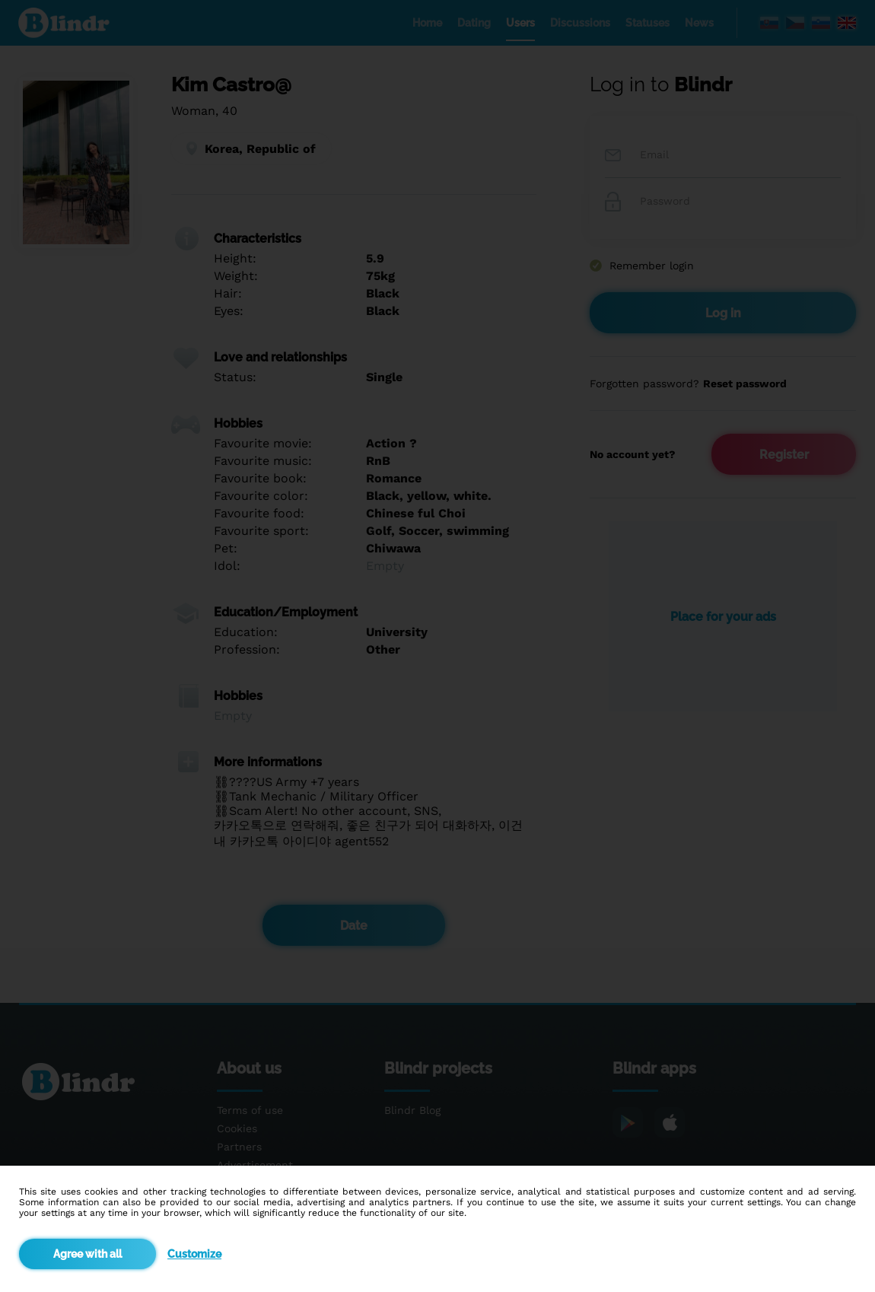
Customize (194, 1254)
